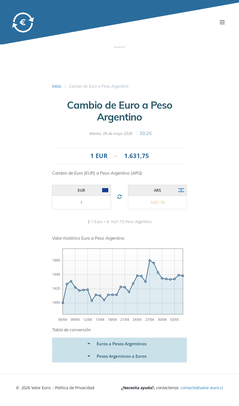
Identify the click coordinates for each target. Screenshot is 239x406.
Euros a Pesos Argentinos (121, 343)
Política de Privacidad (74, 387)
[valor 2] (81, 202)
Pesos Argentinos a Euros (121, 356)
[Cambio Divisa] (119, 196)
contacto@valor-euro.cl (202, 387)
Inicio (56, 86)
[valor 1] (157, 202)
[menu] (222, 22)
